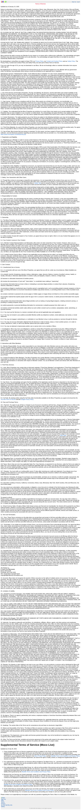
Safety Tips (37, 183)
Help (2, 800)
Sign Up (74, 1)
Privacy (3, 803)
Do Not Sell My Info (6, 805)
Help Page (63, 435)
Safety (3, 806)
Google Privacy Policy (27, 399)
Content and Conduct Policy (54, 61)
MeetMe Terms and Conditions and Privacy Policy (65, 756)
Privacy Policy (39, 61)
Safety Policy (71, 61)
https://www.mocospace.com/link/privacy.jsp (13, 134)
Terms (3, 802)
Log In (78, 1)
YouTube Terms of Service (8, 399)
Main (3, 797)
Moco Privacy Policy (40, 756)
